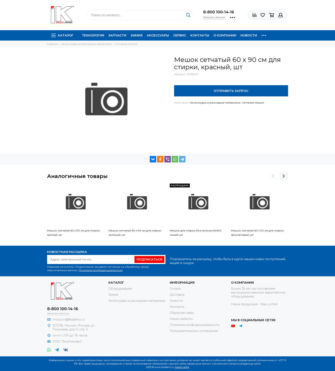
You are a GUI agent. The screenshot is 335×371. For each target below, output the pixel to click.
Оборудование (120, 289)
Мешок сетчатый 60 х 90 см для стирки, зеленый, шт (135, 232)
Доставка (177, 295)
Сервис (179, 35)
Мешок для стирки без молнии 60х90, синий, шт (196, 232)
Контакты (199, 35)
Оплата (175, 289)
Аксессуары (158, 35)
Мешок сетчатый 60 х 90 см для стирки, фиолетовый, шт (257, 232)
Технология (93, 35)
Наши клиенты (181, 319)
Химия (136, 35)
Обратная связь (182, 313)
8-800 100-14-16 (218, 12)
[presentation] (273, 176)
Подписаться (149, 259)
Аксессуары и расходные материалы (215, 102)
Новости (249, 35)
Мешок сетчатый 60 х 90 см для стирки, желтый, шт (73, 232)
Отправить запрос (231, 91)
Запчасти (117, 35)
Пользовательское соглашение (194, 331)
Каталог (62, 35)
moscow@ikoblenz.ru (68, 319)
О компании (224, 35)
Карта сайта (182, 367)
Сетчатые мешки (253, 102)
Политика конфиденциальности (101, 270)
